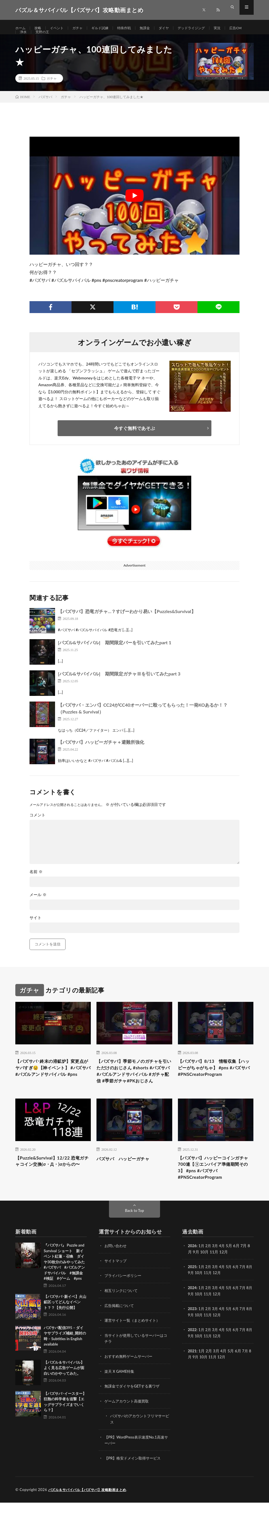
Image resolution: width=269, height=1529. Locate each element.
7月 (246, 1295)
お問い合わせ (116, 1275)
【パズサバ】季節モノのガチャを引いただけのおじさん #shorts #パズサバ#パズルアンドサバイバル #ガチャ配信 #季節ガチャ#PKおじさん (133, 1090)
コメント (37, 828)
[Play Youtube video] (134, 209)
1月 (202, 1275)
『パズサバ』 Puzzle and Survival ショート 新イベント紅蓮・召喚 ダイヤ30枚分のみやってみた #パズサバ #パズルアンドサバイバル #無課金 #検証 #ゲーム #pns (66, 1291)
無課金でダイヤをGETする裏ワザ (134, 1413)
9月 (196, 1301)
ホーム (21, 28)
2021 (192, 1378)
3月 (217, 1275)
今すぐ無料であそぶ (134, 441)
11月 (214, 1301)
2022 (192, 1357)
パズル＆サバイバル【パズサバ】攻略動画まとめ (90, 1516)
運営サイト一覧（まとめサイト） (134, 1348)
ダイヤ (178, 28)
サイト (35, 931)
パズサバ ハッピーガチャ (127, 1183)
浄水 (47, 38)
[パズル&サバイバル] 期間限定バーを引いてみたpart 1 (114, 655)
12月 (223, 1301)
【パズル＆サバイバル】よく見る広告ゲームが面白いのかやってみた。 (64, 1397)
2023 (192, 1337)
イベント (61, 28)
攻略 (40, 28)
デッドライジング (209, 28)
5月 (231, 1295)
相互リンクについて (122, 1319)
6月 (239, 1295)
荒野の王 (67, 38)
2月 (209, 1275)
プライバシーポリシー (124, 1304)
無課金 (157, 28)
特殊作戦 (135, 28)
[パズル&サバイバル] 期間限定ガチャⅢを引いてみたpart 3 (119, 686)
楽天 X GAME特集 (120, 1399)
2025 (192, 1295)
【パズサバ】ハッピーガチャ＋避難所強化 (101, 755)
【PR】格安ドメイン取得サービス (134, 1484)
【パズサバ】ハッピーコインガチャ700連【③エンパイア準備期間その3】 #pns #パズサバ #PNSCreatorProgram (214, 1194)
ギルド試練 (108, 28)
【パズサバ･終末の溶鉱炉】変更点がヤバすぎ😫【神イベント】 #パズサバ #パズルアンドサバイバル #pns (51, 1086)
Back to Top (134, 1239)
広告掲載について (120, 1334)
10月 (204, 1301)
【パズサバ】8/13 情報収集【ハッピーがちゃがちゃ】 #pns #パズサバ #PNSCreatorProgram (212, 1086)
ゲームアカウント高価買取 (128, 1428)
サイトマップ (116, 1289)
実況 (237, 28)
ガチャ (83, 28)
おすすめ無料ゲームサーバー (130, 1384)
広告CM (27, 38)
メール (38, 908)
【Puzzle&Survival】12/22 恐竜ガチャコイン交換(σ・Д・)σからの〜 (51, 1191)
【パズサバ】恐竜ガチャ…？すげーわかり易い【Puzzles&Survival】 (127, 624)
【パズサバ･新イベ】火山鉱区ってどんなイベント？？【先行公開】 (65, 1331)
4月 (224, 1275)
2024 (192, 1316)
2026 (192, 1275)
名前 (36, 885)
